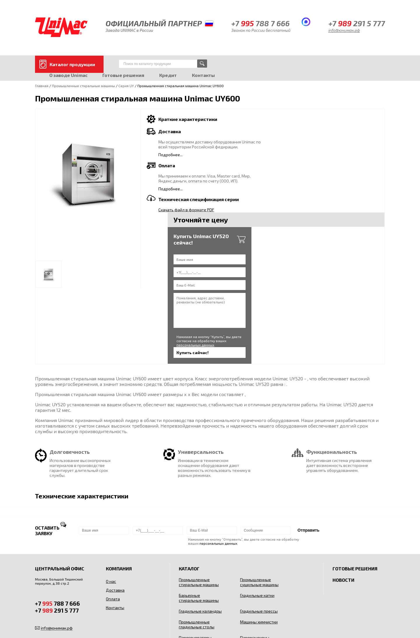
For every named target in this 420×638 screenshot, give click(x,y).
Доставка (115, 513)
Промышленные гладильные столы (196, 548)
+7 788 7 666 (260, 23)
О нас (111, 504)
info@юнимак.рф (344, 30)
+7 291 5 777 (356, 23)
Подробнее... (170, 154)
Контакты (204, 75)
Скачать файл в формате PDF (186, 209)
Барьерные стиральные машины (199, 521)
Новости (343, 503)
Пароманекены (254, 561)
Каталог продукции (72, 64)
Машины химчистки (259, 545)
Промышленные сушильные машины (259, 506)
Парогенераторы (195, 561)
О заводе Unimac (69, 75)
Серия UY (126, 85)
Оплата (113, 522)
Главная (41, 85)
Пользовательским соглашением (340, 620)
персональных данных (333, 241)
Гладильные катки (257, 518)
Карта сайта (45, 620)
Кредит (169, 75)
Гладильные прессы (259, 534)
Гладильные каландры (200, 534)
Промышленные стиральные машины (83, 85)
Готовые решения (124, 75)
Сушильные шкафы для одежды (197, 574)
